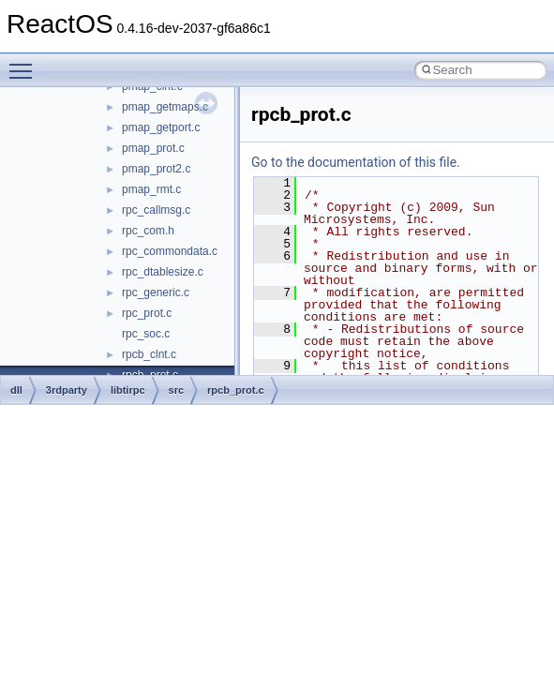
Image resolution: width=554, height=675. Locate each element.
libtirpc (128, 390)
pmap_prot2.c (156, 168)
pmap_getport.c (161, 127)
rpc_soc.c (146, 333)
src (177, 390)
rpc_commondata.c (169, 251)
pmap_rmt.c (151, 189)
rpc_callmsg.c (156, 210)
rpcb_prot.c (235, 390)
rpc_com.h (148, 230)
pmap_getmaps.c (165, 106)
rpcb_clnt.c (149, 354)
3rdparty (66, 390)
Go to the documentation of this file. (355, 162)
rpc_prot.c (147, 313)
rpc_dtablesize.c (162, 271)
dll (16, 390)
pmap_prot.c (153, 148)
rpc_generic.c (155, 292)
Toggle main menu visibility (25, 62)
